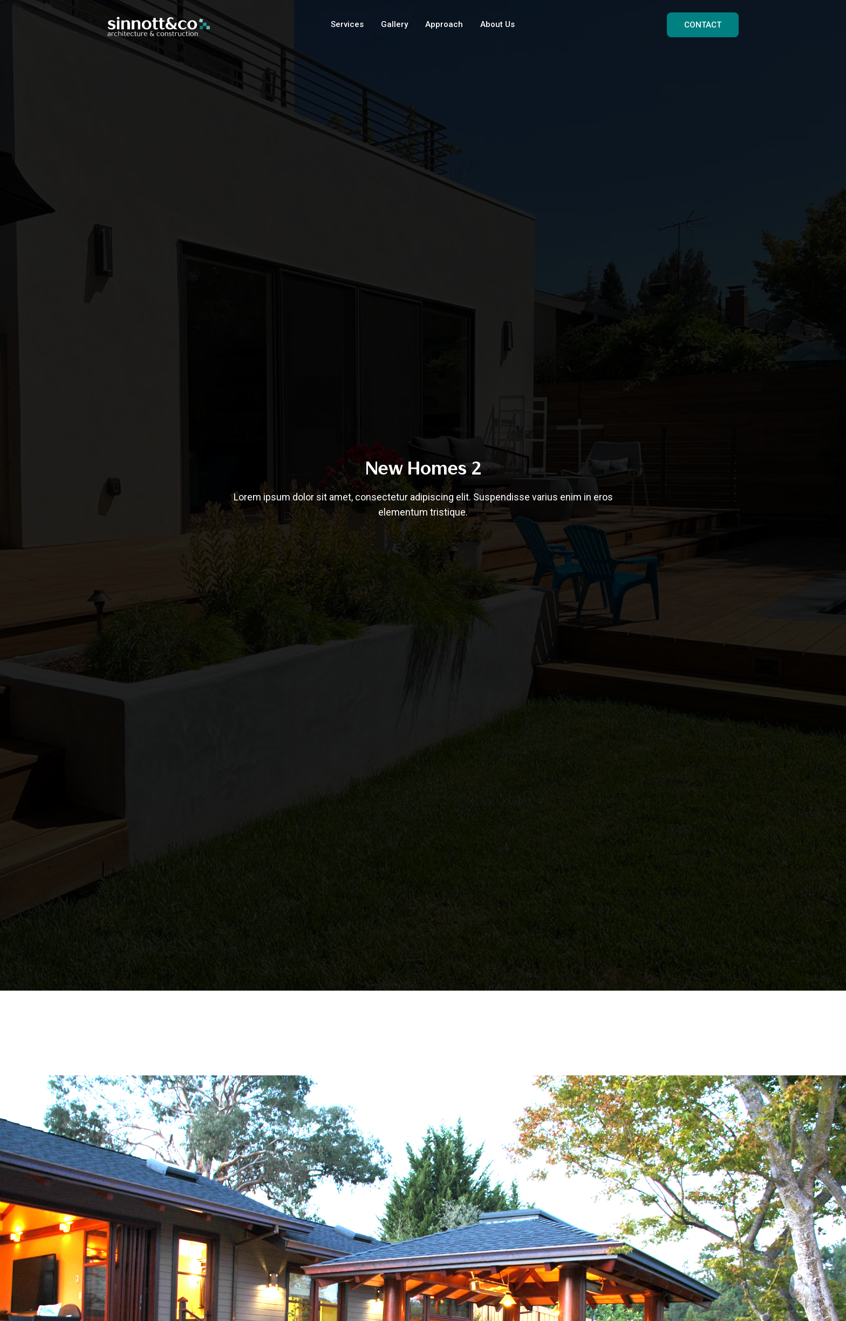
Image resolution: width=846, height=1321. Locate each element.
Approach (444, 24)
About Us (497, 24)
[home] (158, 25)
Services (347, 24)
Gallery (394, 24)
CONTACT (702, 25)
